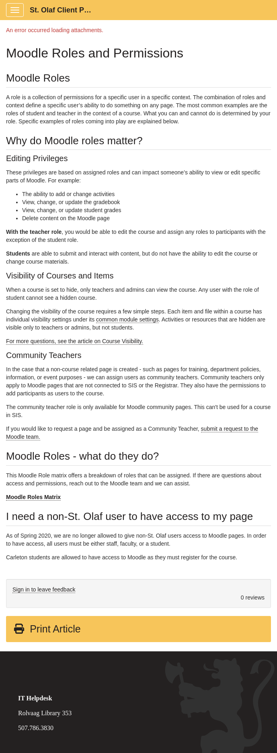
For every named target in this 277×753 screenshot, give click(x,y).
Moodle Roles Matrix (33, 497)
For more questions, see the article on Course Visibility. (74, 341)
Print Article (47, 628)
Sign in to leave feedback (43, 589)
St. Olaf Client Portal (65, 10)
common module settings (127, 319)
